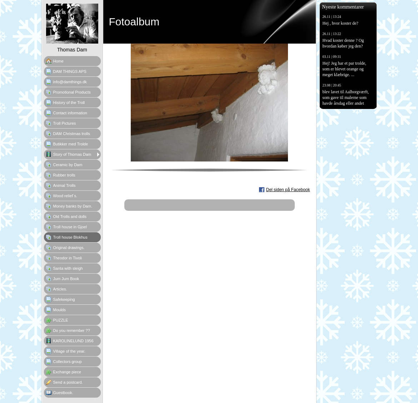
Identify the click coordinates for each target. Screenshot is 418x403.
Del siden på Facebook (288, 189)
